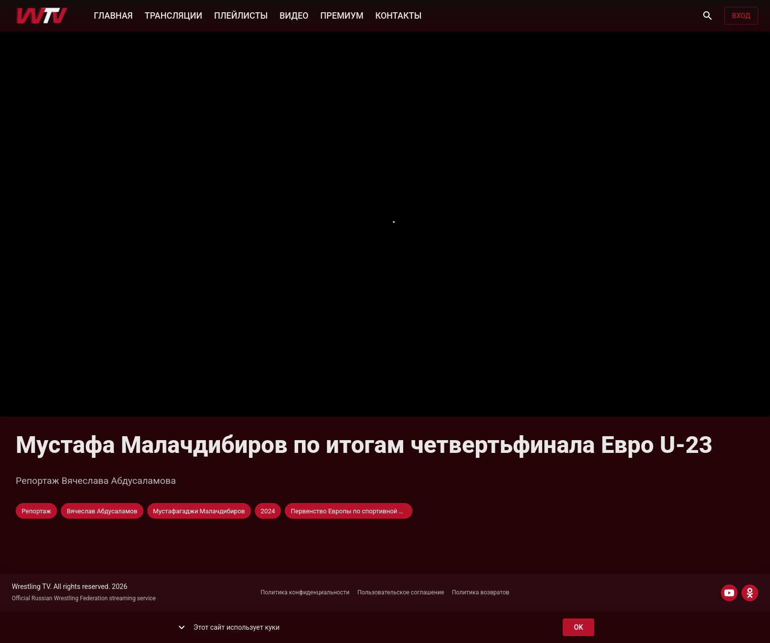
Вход (741, 16)
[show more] (181, 627)
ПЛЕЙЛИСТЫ (241, 14)
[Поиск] (707, 16)
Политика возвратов (480, 592)
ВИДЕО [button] (294, 14)
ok (578, 627)
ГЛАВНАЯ (113, 14)
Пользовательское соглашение (401, 592)
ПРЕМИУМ (341, 14)
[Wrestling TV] (42, 16)
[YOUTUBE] (729, 593)
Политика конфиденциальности (305, 592)
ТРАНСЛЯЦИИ (173, 14)
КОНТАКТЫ (398, 14)
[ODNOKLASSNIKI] (750, 593)
